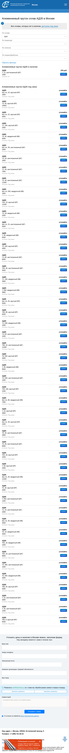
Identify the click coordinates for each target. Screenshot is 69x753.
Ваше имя (5, 644)
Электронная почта (8, 661)
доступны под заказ (50, 26)
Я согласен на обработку (20, 716)
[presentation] (17, 722)
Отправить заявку (34, 711)
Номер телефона (7, 652)
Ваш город (5, 678)
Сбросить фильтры (9, 62)
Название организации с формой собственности (17, 669)
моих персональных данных (30, 716)
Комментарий (6, 697)
